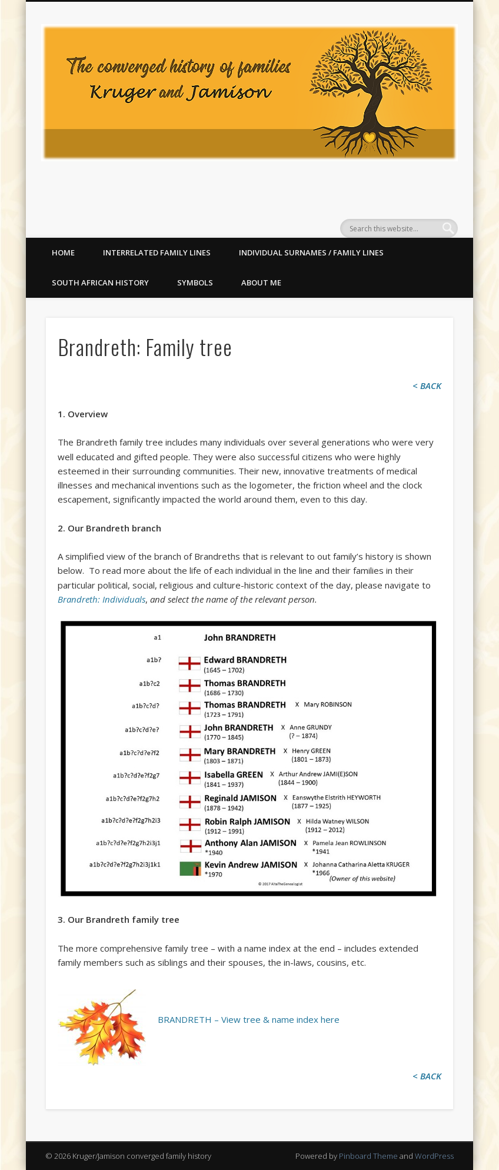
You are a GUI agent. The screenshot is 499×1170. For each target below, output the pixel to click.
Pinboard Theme (368, 1156)
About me (261, 282)
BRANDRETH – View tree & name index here (249, 1019)
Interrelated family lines (157, 252)
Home (63, 252)
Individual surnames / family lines (311, 252)
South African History (100, 282)
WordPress (434, 1156)
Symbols (195, 282)
